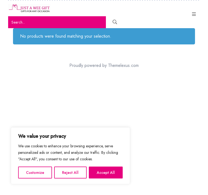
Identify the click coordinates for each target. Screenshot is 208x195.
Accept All (106, 172)
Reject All (70, 172)
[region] (70, 155)
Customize (35, 172)
